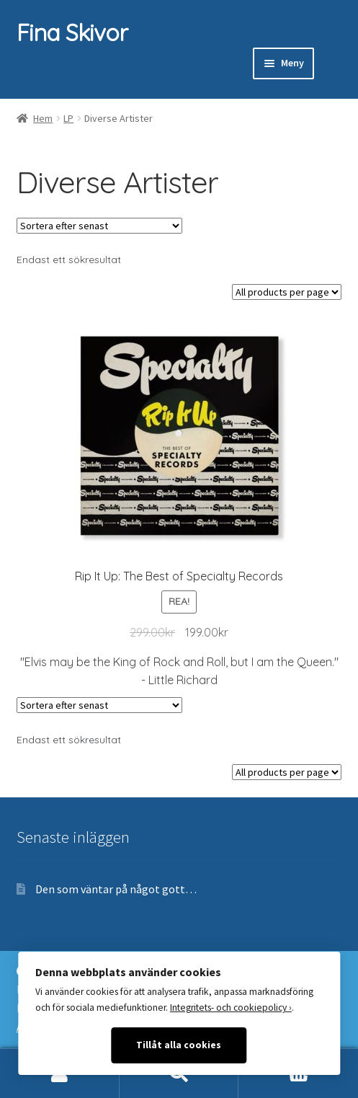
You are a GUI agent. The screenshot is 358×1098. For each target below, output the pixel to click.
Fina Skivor (72, 32)
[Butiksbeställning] (99, 226)
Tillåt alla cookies (178, 1045)
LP (68, 118)
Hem (43, 118)
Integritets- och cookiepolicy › (231, 1007)
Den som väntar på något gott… (116, 889)
